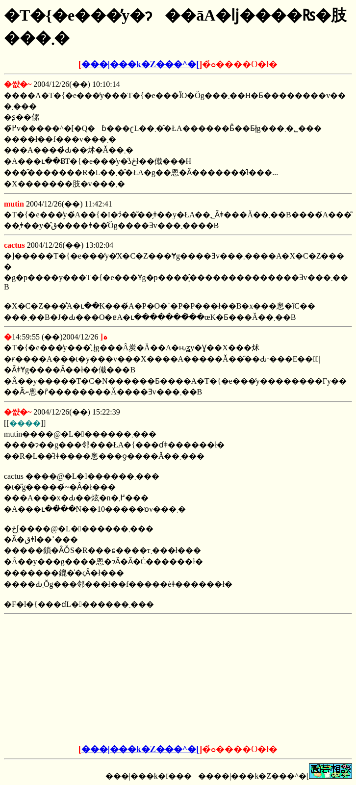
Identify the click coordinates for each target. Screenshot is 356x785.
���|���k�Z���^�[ (140, 64)
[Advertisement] (103, 679)
